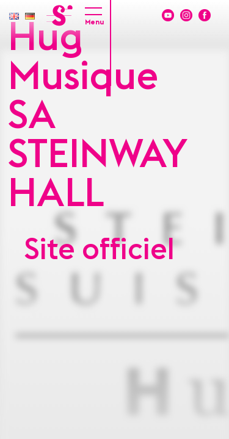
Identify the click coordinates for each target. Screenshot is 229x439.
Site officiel (99, 250)
